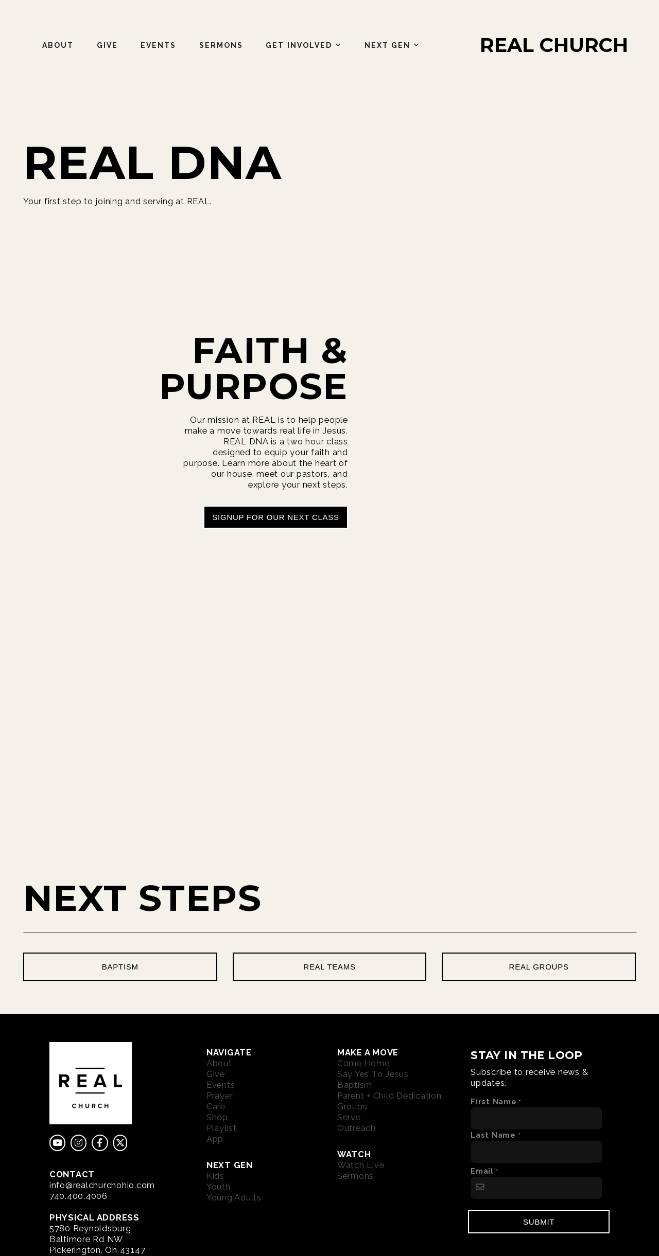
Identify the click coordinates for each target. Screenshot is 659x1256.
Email (482, 1171)
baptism (120, 966)
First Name (494, 1101)
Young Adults (234, 1197)
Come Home (363, 1063)
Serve (349, 1117)
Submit (538, 1221)
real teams (329, 966)
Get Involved (303, 45)
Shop (217, 1117)
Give (107, 45)
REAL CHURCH (554, 45)
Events (159, 45)
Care (216, 1106)
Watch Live (361, 1165)
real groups (539, 966)
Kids (215, 1176)
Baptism (354, 1085)
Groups (352, 1106)
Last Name (493, 1135)
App (214, 1139)
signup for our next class (275, 517)
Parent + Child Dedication (389, 1095)
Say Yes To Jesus (373, 1074)
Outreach (356, 1128)
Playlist (221, 1128)
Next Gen (392, 45)
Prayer (219, 1095)
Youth (218, 1186)
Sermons (221, 45)
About (58, 45)
